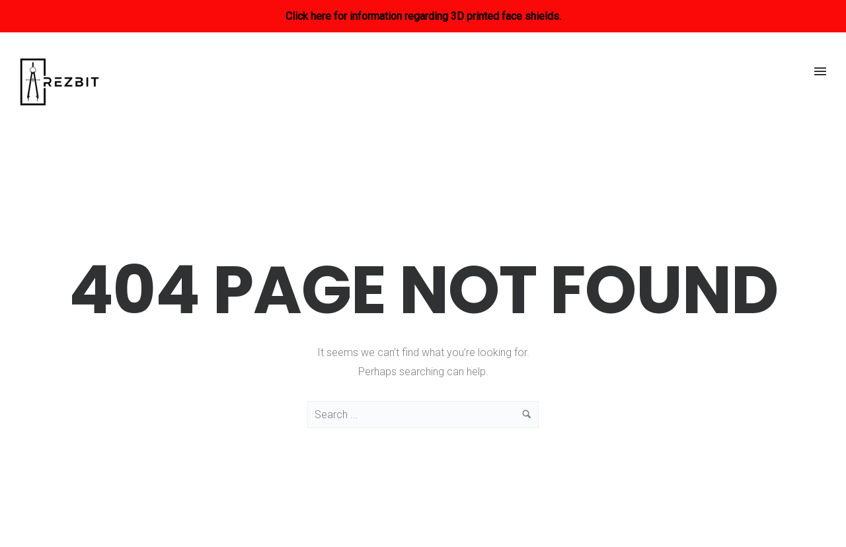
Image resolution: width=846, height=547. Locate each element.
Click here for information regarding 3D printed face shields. (423, 16)
